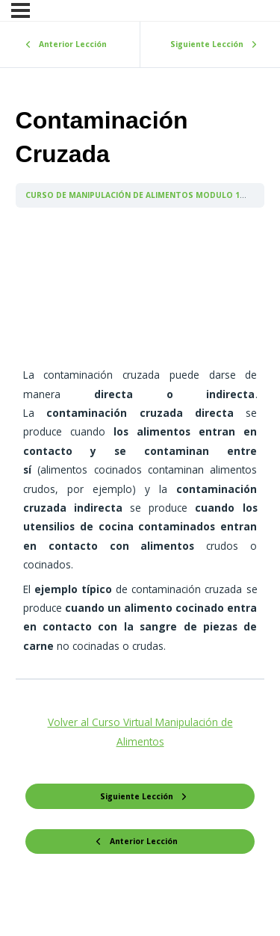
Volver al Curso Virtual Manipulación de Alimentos (140, 731)
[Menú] (20, 10)
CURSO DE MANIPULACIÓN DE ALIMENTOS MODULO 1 (133, 195)
